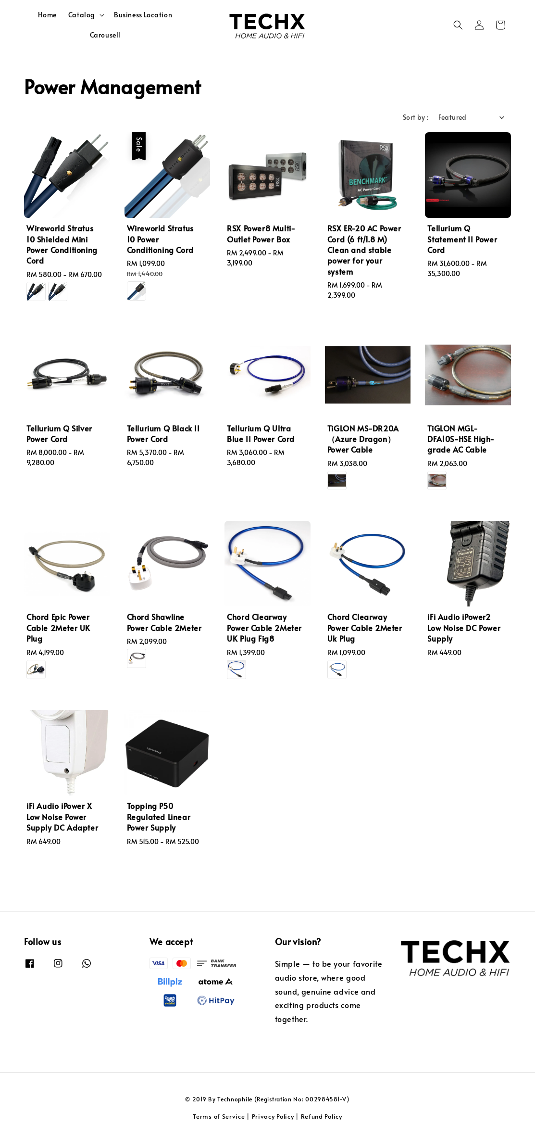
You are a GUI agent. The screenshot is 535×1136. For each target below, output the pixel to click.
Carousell (105, 34)
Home (47, 14)
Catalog (81, 15)
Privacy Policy (273, 1116)
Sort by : (416, 117)
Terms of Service (219, 1116)
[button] (458, 25)
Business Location (143, 14)
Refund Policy (321, 1116)
